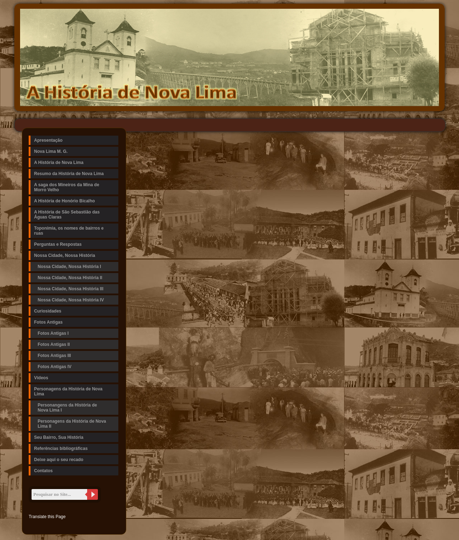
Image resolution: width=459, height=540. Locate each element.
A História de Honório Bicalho (64, 200)
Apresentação (48, 140)
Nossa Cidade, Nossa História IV (71, 299)
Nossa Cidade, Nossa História (64, 255)
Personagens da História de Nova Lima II (72, 424)
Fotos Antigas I (53, 333)
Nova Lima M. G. (50, 151)
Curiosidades (47, 311)
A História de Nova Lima (59, 162)
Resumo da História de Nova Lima (69, 173)
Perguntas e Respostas (58, 244)
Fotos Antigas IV (54, 366)
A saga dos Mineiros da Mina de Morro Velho (66, 187)
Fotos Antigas (48, 322)
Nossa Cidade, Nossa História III (70, 288)
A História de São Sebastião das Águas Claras (67, 215)
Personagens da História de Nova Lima (68, 391)
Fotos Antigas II (54, 344)
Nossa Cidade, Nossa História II (70, 277)
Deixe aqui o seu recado (58, 459)
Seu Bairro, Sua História (58, 437)
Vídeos (41, 377)
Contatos (43, 470)
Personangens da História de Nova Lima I (67, 408)
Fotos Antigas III (54, 355)
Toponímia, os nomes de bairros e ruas (69, 231)
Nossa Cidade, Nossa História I (69, 266)
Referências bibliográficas (60, 448)
